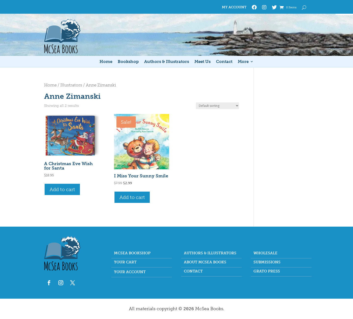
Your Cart (125, 262)
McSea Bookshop (132, 253)
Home (106, 62)
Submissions (266, 262)
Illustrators (71, 85)
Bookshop (128, 62)
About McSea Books (205, 262)
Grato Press (266, 271)
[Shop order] (217, 105)
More (243, 62)
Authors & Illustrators (166, 62)
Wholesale (265, 253)
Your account (130, 272)
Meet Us (202, 62)
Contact (224, 62)
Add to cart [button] (62, 189)
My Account (234, 7)
